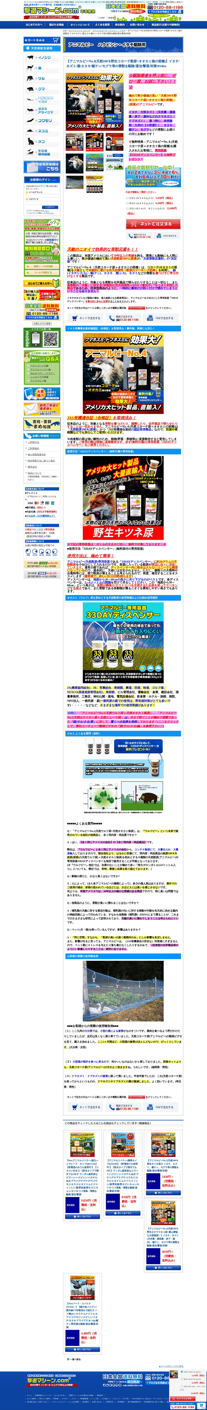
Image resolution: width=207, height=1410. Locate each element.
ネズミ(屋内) (31, 1398)
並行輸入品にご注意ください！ (38, 1402)
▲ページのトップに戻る (171, 1366)
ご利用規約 (33, 448)
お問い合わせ (97, 1402)
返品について (34, 473)
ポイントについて (59, 1402)
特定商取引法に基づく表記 (41, 461)
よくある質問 (74, 1402)
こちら (46, 211)
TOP (65, 30)
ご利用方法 (33, 442)
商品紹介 (100, 1395)
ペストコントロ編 (39, 365)
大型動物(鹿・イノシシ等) (89, 1398)
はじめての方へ (60, 1395)
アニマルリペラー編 (40, 369)
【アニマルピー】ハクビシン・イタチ (108, 30)
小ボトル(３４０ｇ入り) (150, 198)
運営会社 (32, 467)
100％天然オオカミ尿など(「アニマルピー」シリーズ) (151, 1398)
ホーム (29, 1395)
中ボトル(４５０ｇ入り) (150, 203)
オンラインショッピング (79, 30)
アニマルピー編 (38, 380)
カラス (73, 1398)
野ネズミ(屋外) (44, 1398)
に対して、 (103, 721)
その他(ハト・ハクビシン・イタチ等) (115, 1398)
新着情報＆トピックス (43, 1395)
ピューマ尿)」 (115, 717)
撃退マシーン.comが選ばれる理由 (81, 1395)
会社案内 (85, 1402)
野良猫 (56, 1398)
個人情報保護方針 (37, 454)
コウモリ (65, 1398)
